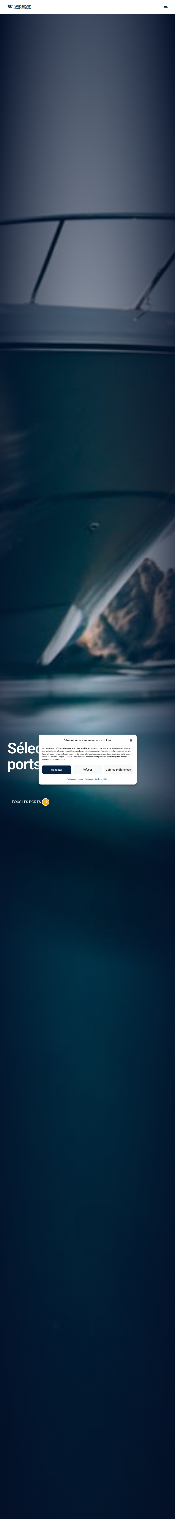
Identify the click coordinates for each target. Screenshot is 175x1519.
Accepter (56, 769)
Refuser (87, 769)
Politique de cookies (75, 779)
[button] (131, 740)
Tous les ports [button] (35, 801)
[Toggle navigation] (165, 7)
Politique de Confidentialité (96, 779)
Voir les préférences (118, 769)
